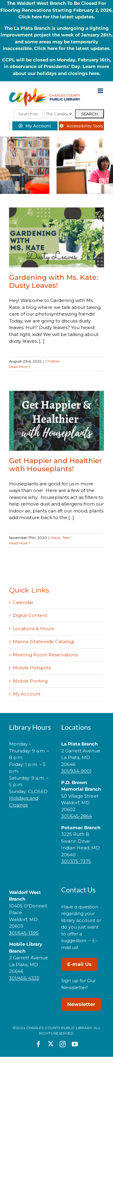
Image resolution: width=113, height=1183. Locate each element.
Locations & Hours (33, 628)
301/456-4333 (24, 978)
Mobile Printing (30, 681)
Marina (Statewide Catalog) (43, 641)
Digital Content (30, 615)
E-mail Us (79, 964)
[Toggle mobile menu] (101, 91)
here (37, 17)
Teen (66, 537)
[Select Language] (9, 126)
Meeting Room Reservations (45, 655)
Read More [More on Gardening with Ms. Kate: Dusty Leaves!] (18, 366)
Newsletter (81, 1004)
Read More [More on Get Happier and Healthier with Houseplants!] (18, 543)
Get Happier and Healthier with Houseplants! (55, 464)
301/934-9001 (76, 771)
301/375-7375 (76, 861)
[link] (30, 824)
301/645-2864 (76, 816)
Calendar (23, 602)
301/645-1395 (24, 933)
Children (53, 361)
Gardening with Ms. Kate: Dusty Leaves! (53, 281)
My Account (26, 694)
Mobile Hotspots (32, 668)
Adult (56, 537)
